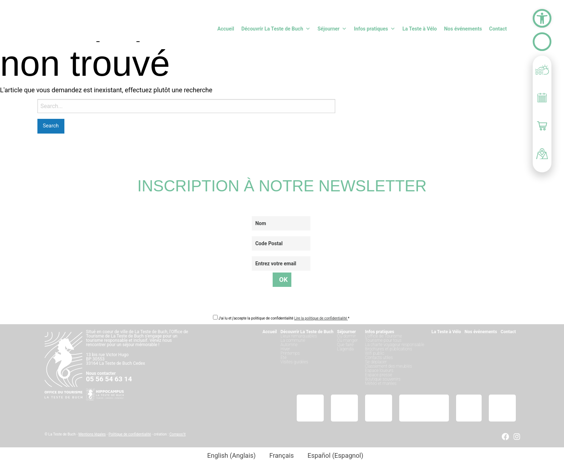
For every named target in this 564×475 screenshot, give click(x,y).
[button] (542, 18)
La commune (293, 340)
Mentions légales (92, 434)
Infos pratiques (374, 29)
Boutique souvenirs (383, 379)
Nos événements (463, 29)
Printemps (290, 353)
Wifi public (374, 353)
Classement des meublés (388, 366)
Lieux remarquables (299, 336)
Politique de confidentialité (130, 434)
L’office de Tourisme (383, 336)
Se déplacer (376, 362)
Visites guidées (294, 362)
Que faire (345, 345)
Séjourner (332, 29)
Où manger (347, 340)
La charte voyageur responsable (394, 345)
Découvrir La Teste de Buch (275, 29)
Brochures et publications (388, 349)
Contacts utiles (379, 357)
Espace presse (378, 375)
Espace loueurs (379, 370)
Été (284, 357)
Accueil (225, 29)
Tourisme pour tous (383, 340)
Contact (498, 29)
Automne (289, 345)
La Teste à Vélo (419, 29)
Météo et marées (380, 383)
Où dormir (346, 336)
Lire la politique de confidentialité (321, 318)
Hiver (285, 349)
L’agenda (345, 349)
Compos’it (177, 434)
